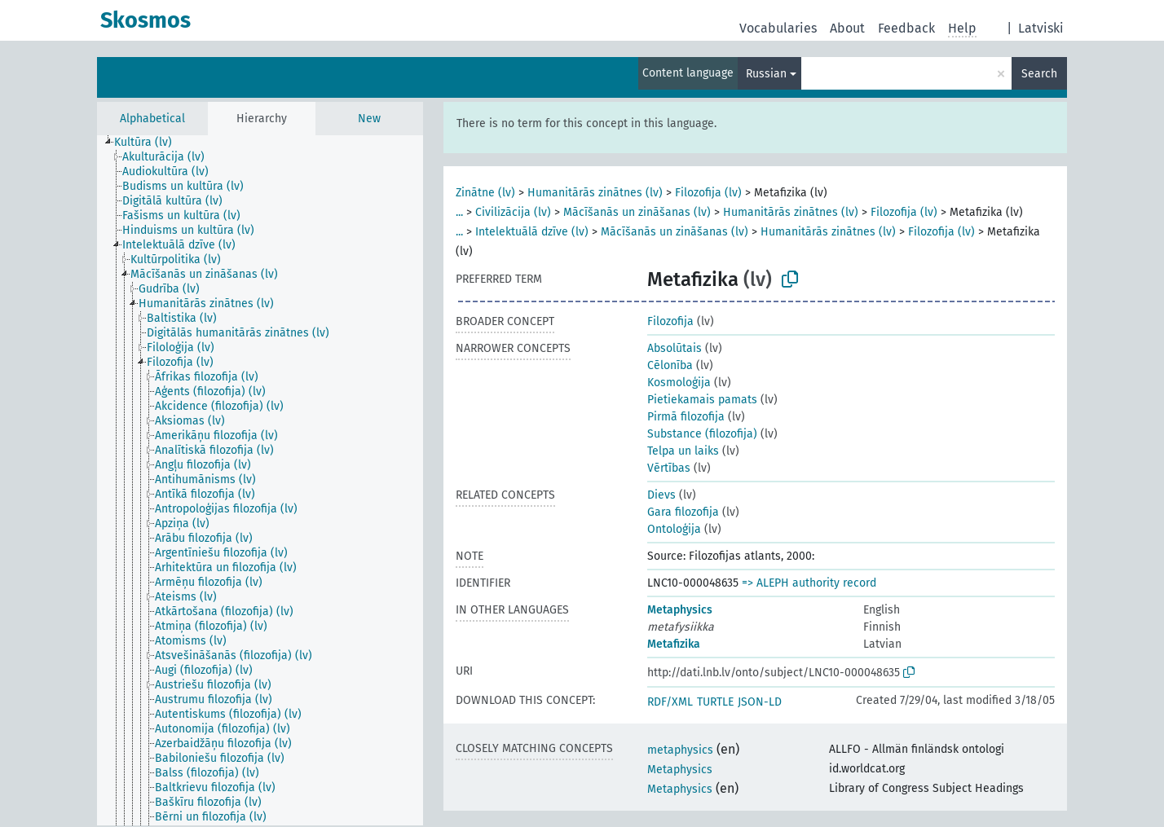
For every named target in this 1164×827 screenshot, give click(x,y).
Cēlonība (670, 365)
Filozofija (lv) (708, 193)
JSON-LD (760, 702)
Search (1039, 74)
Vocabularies (778, 28)
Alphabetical (152, 118)
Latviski (1041, 28)
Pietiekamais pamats (702, 400)
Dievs (661, 495)
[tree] (260, 480)
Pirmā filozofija (686, 417)
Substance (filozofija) (702, 434)
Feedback (906, 28)
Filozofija (670, 321)
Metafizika (673, 644)
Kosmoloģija (679, 382)
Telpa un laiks (683, 451)
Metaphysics (679, 610)
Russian (766, 74)
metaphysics (680, 750)
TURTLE (715, 702)
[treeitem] (150, 142)
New (369, 118)
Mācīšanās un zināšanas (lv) (637, 212)
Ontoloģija (674, 529)
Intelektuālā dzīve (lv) (532, 232)
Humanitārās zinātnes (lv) (595, 193)
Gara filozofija (683, 512)
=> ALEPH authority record (809, 583)
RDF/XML (670, 702)
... (459, 212)
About (847, 28)
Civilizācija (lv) (513, 212)
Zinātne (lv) (485, 193)
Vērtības (668, 468)
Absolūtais (674, 348)
